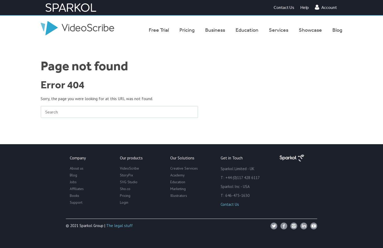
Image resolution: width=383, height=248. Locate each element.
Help (304, 7)
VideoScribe (129, 168)
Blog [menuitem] (337, 30)
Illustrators (178, 195)
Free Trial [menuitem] (159, 30)
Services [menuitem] (278, 30)
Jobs (73, 182)
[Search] (119, 112)
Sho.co (125, 188)
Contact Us (284, 7)
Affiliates (77, 188)
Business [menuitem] (215, 30)
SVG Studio (128, 182)
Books (74, 195)
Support (76, 202)
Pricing (125, 195)
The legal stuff (119, 225)
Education (177, 182)
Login (124, 202)
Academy (177, 175)
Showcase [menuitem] (310, 30)
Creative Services (184, 168)
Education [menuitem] (247, 30)
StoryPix (126, 175)
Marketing (178, 188)
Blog (73, 175)
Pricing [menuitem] (187, 30)
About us (76, 168)
